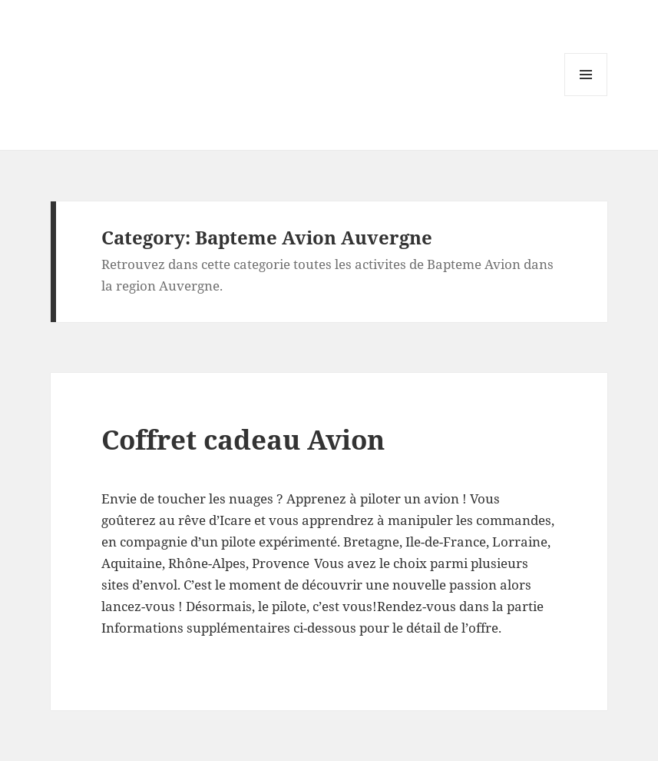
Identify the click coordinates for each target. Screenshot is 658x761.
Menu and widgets (586, 95)
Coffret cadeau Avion (243, 439)
